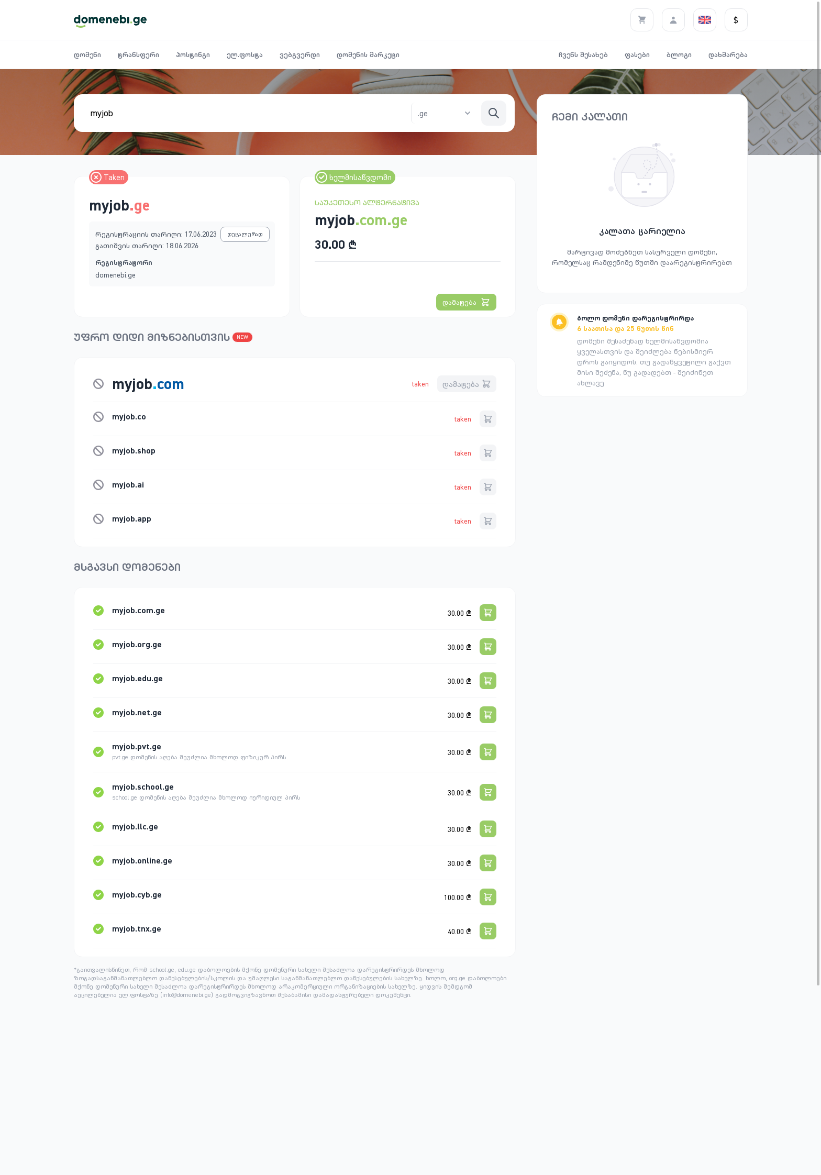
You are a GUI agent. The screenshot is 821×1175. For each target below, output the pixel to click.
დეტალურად (245, 234)
